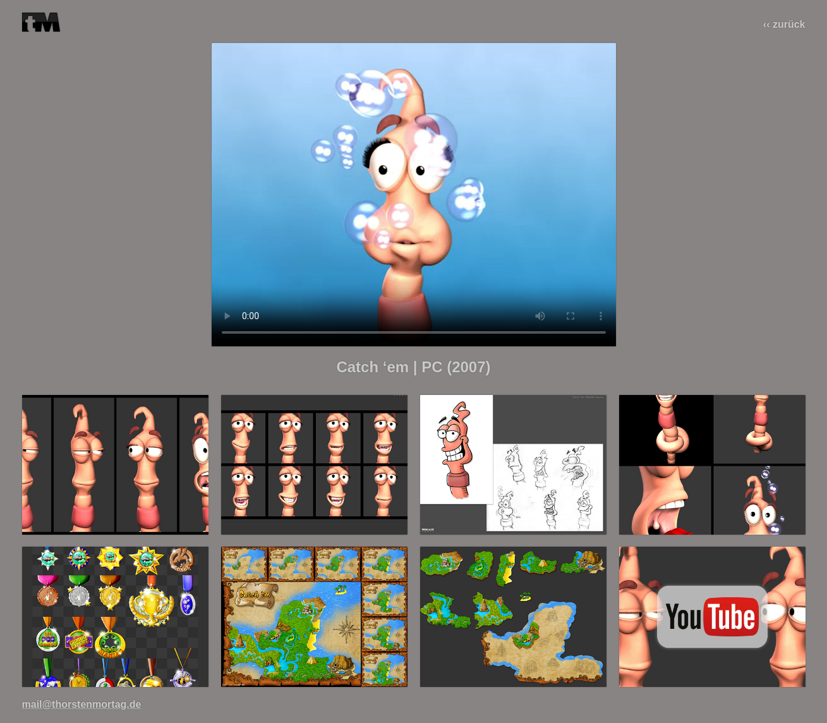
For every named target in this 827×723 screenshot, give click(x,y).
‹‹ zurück (784, 24)
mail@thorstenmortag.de (82, 704)
